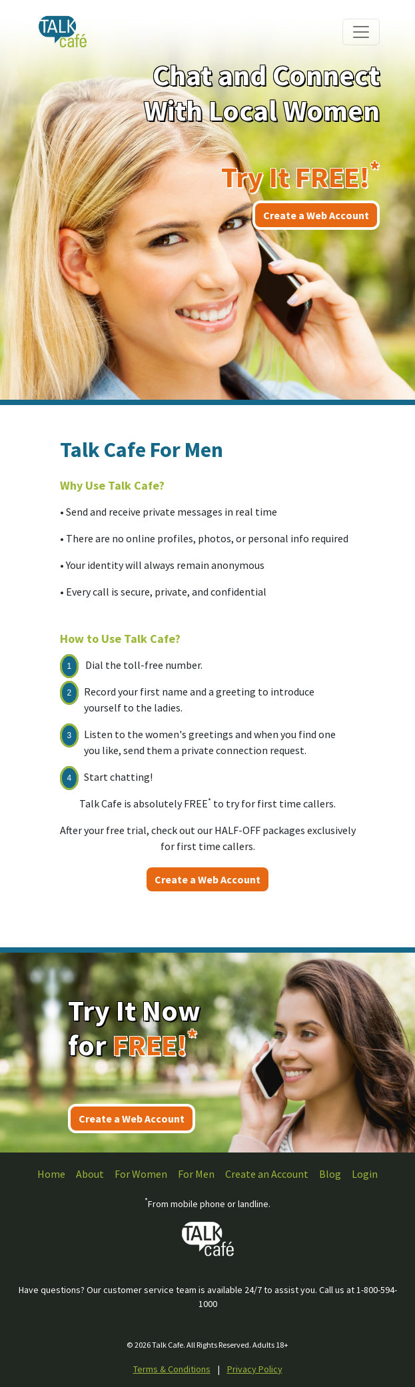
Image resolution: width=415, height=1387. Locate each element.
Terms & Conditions (171, 1369)
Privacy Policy (254, 1369)
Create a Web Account (316, 215)
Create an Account (266, 1173)
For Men (196, 1173)
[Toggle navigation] (361, 32)
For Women (141, 1173)
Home (51, 1173)
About (90, 1173)
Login (365, 1173)
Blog (330, 1173)
